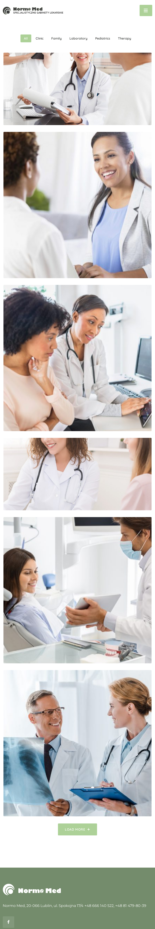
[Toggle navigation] (146, 10)
